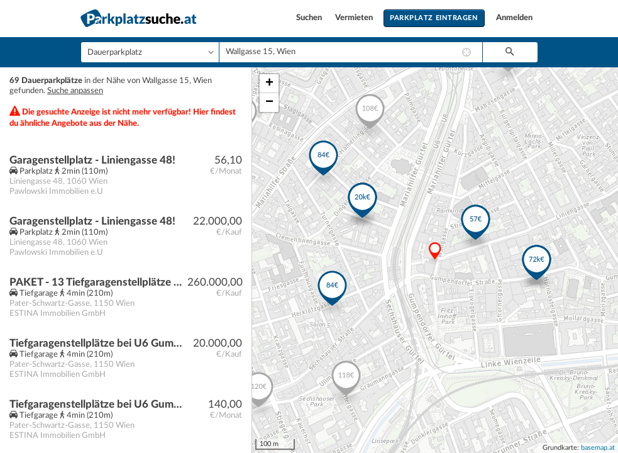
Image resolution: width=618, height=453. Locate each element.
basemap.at (598, 447)
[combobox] (351, 52)
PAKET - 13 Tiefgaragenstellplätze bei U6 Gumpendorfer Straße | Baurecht (98, 282)
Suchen (310, 18)
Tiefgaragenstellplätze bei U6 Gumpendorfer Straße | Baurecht (98, 343)
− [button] (269, 102)
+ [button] (269, 83)
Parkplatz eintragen (434, 17)
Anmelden (514, 18)
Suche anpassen (75, 91)
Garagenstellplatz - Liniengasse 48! (92, 160)
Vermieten (355, 18)
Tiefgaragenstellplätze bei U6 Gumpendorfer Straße (98, 404)
